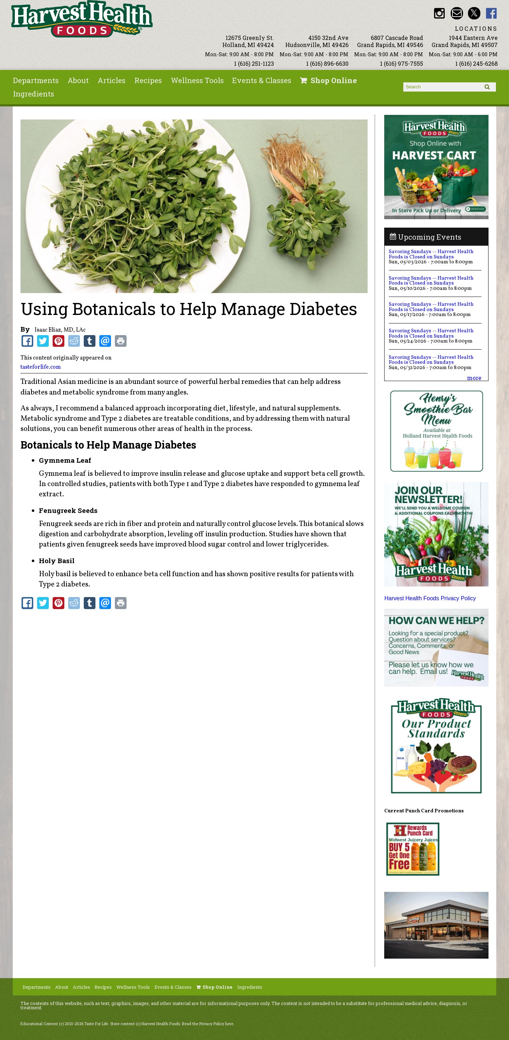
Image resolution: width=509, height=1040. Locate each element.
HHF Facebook (491, 13)
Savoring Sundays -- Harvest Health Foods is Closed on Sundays (431, 254)
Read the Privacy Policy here (207, 1023)
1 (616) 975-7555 (401, 63)
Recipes (148, 80)
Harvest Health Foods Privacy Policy (430, 598)
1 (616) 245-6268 (476, 63)
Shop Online (334, 80)
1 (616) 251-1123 (254, 63)
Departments (36, 80)
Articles (111, 80)
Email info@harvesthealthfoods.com (457, 13)
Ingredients (33, 94)
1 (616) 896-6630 (327, 63)
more (474, 377)
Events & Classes (261, 80)
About (78, 80)
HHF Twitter (474, 13)
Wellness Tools (197, 80)
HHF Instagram (439, 13)
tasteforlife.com (41, 367)
